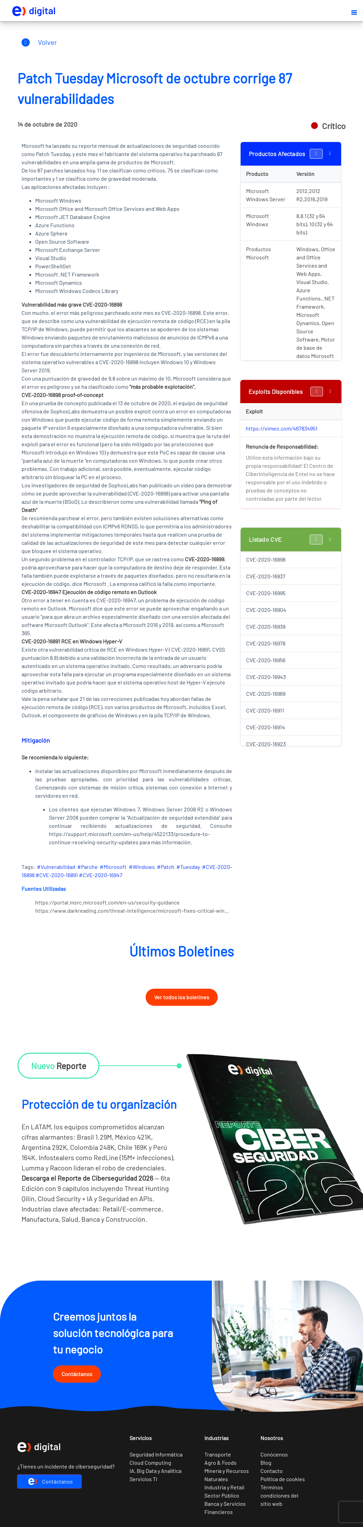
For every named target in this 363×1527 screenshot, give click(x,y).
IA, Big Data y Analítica (156, 1470)
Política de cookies (282, 1479)
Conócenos (274, 1454)
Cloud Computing (150, 1462)
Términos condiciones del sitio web (279, 1495)
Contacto (271, 1470)
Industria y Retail (224, 1487)
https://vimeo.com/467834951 (282, 428)
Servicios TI (143, 1479)
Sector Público (221, 1495)
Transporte (217, 1454)
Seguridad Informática (156, 1454)
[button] (354, 12)
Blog (265, 1462)
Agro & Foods (220, 1462)
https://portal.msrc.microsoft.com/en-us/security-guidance (107, 902)
